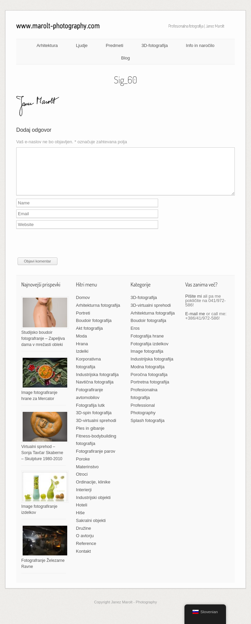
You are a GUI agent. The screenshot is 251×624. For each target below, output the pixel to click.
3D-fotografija (155, 45)
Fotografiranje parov (95, 459)
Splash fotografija (147, 428)
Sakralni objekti (91, 528)
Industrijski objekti (93, 505)
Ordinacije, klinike (93, 490)
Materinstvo (87, 474)
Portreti (83, 321)
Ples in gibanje (90, 436)
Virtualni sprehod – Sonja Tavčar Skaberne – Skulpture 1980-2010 (42, 460)
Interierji (84, 497)
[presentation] (67, 252)
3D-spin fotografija (94, 420)
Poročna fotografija (148, 382)
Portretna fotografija (149, 390)
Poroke (83, 467)
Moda (81, 344)
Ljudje (82, 45)
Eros (135, 336)
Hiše (80, 520)
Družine (83, 536)
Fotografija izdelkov (149, 351)
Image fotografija (146, 359)
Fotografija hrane (147, 344)
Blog (125, 57)
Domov (83, 305)
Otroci (82, 482)
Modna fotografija (147, 374)
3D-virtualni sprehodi (96, 428)
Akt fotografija (89, 336)
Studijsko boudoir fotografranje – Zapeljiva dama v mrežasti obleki (43, 346)
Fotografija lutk (90, 413)
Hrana (82, 351)
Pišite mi (193, 304)
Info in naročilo (200, 45)
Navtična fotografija (95, 390)
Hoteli (81, 513)
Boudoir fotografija (94, 328)
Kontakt (83, 559)
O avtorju (85, 543)
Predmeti (114, 45)
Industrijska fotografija (97, 382)
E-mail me (195, 321)
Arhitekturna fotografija (98, 313)
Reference (86, 551)
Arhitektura (47, 45)
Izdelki (82, 359)
